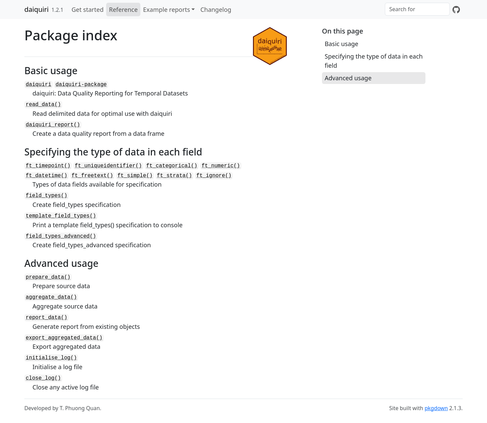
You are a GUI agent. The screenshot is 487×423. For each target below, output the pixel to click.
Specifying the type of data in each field (374, 60)
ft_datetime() (46, 176)
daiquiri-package (81, 85)
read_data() (43, 105)
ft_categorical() (171, 166)
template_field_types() (61, 216)
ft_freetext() (92, 176)
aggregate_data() (51, 297)
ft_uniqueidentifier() (108, 166)
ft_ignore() (213, 176)
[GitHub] (456, 9)
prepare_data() (48, 277)
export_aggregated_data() (64, 338)
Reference (123, 9)
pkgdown (436, 408)
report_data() (46, 318)
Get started (87, 9)
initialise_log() (51, 358)
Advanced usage (348, 78)
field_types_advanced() (61, 236)
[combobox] (417, 9)
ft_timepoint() (48, 166)
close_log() (43, 378)
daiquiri (36, 9)
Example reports (166, 9)
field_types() (46, 196)
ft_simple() (135, 176)
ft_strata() (174, 176)
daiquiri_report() (53, 125)
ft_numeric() (221, 166)
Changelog (215, 9)
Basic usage (341, 44)
